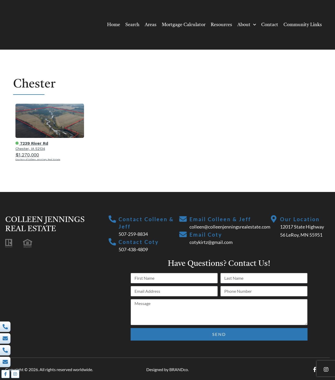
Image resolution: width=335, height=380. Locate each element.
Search (132, 24)
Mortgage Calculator (183, 24)
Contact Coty (139, 242)
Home (113, 24)
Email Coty (206, 234)
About (246, 25)
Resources (221, 24)
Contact (269, 24)
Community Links (302, 24)
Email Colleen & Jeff (220, 219)
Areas (151, 24)
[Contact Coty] (112, 242)
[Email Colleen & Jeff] (183, 219)
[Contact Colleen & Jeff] (112, 219)
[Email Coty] (183, 235)
